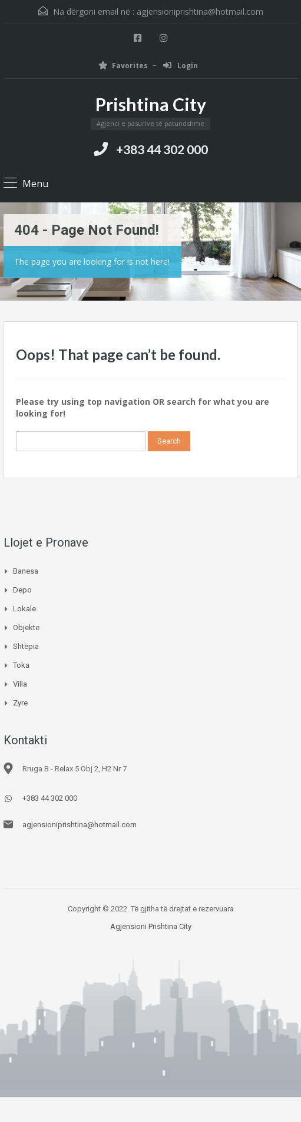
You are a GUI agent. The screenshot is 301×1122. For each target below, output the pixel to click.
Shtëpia (26, 646)
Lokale (24, 608)
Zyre (20, 702)
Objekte (26, 627)
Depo (22, 589)
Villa (20, 684)
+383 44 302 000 (162, 149)
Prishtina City (150, 104)
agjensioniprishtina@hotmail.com (200, 11)
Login (180, 66)
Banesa (25, 571)
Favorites (123, 66)
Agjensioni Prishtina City (150, 926)
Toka (21, 665)
